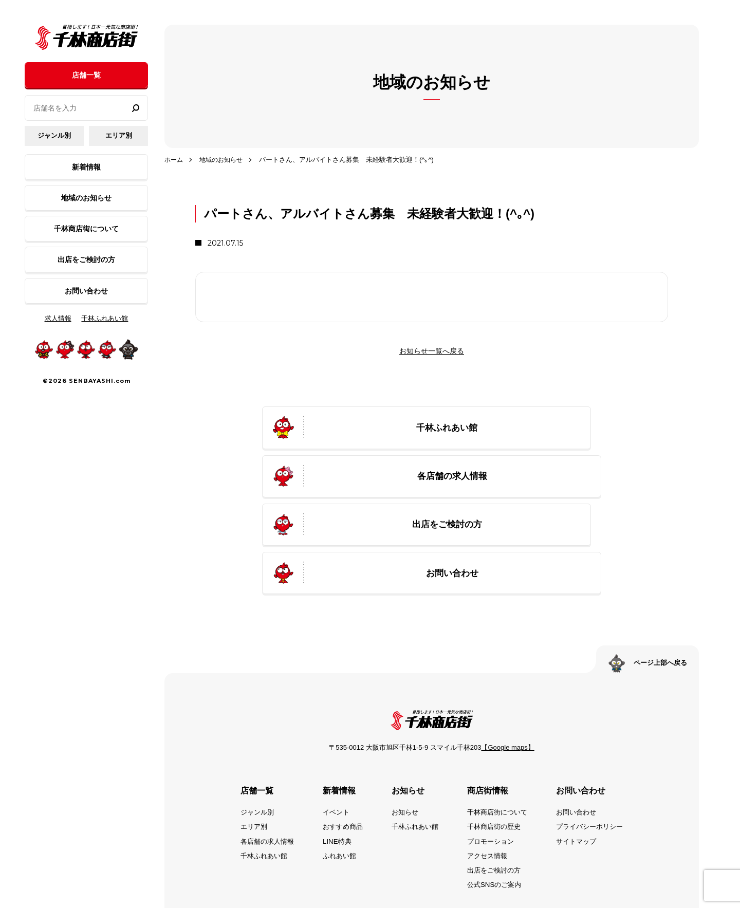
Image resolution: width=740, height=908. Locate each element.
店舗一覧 (86, 75)
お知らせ (402, 733)
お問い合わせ (86, 291)
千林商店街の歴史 (496, 747)
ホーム (174, 159)
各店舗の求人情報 (259, 761)
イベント (331, 733)
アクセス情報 (489, 776)
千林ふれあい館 (104, 318)
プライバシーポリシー (597, 747)
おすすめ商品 (338, 747)
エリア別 (118, 135)
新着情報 (86, 167)
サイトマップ (582, 761)
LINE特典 (332, 761)
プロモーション (493, 761)
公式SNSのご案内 (497, 805)
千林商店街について (86, 229)
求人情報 (58, 318)
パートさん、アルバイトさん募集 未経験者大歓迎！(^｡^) (351, 159)
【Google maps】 (507, 668)
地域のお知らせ (86, 198)
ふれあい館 (335, 776)
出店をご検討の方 (86, 259)
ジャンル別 (54, 135)
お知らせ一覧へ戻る (431, 351)
